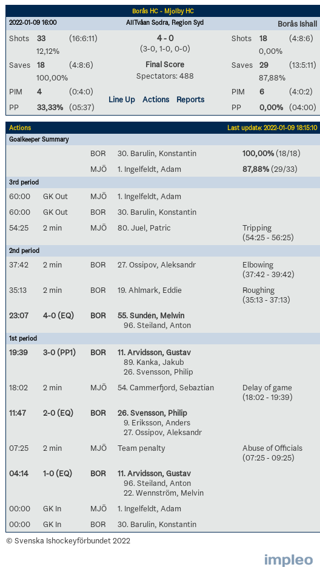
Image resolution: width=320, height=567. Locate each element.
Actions (155, 99)
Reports (190, 99)
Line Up (121, 99)
